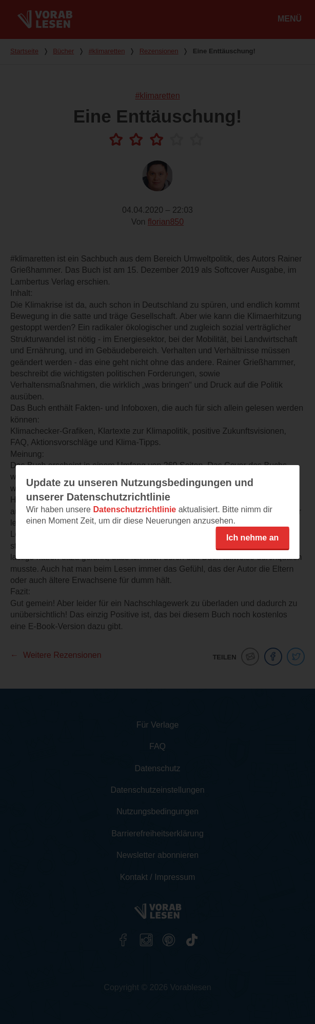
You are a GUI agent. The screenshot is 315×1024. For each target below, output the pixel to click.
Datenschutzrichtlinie (134, 509)
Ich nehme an (252, 537)
